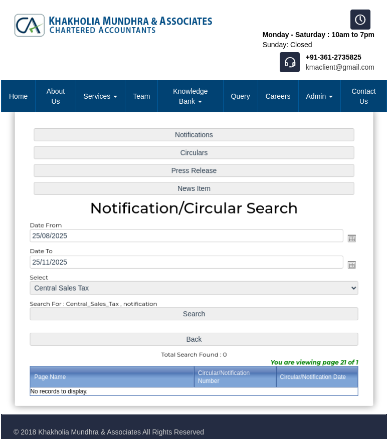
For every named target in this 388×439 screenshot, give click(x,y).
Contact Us (363, 96)
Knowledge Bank (190, 96)
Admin (319, 96)
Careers (278, 96)
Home (18, 96)
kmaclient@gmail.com (340, 67)
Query (240, 96)
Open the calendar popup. (349, 239)
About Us (56, 96)
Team (141, 96)
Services (101, 96)
